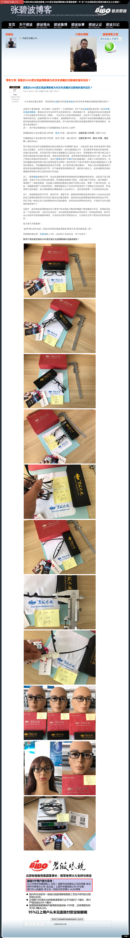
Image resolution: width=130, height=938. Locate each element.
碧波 (86, 109)
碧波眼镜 (15, 102)
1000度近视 (15, 99)
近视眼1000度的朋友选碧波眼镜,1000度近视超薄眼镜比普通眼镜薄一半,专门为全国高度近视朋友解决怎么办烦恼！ (68, 2)
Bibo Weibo (60, 25)
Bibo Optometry (43, 25)
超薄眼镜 (31, 112)
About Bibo (26, 25)
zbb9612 (30, 91)
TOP (125, 936)
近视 (56, 102)
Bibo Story (78, 25)
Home (11, 25)
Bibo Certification (95, 25)
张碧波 (43, 234)
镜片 (71, 159)
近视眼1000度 (15, 97)
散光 (57, 133)
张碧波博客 (31, 10)
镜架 (36, 177)
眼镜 (72, 102)
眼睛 (58, 159)
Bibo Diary (112, 25)
